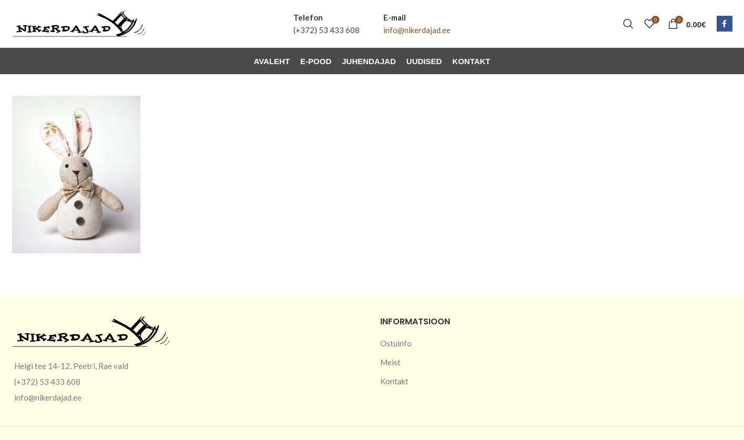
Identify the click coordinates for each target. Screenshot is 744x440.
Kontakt (394, 381)
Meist (390, 362)
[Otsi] (628, 23)
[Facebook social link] (724, 24)
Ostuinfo (396, 343)
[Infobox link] (326, 23)
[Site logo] (79, 22)
